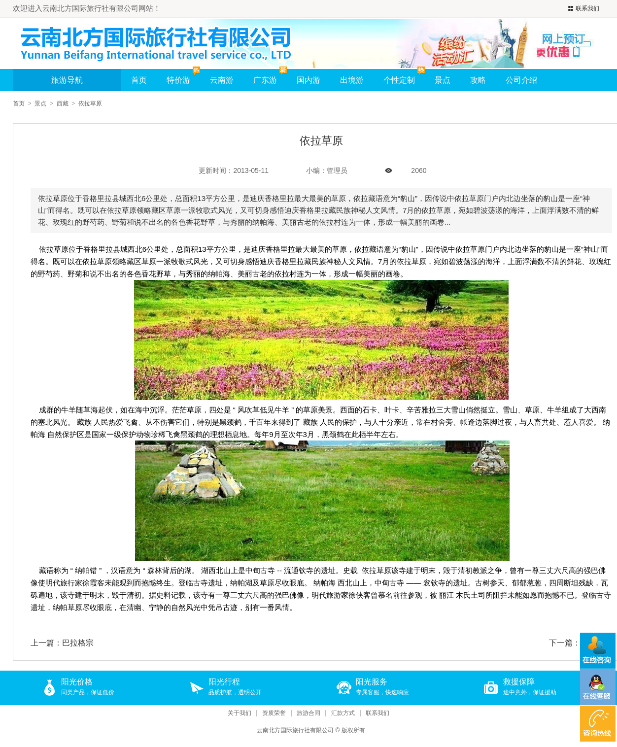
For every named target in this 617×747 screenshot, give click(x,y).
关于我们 (239, 713)
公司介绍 (521, 80)
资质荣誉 (274, 713)
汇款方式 (343, 713)
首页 (139, 80)
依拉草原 (90, 103)
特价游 (183, 76)
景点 (442, 80)
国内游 (308, 80)
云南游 (222, 80)
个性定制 (399, 80)
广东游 (265, 80)
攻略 (478, 80)
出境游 (352, 80)
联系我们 (582, 8)
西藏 (63, 103)
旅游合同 (308, 713)
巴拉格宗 (78, 643)
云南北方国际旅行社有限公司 (295, 730)
